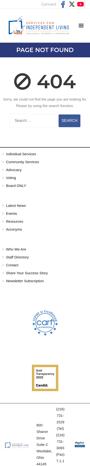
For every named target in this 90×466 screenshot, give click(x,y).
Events (11, 213)
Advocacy (14, 170)
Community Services (22, 162)
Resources (14, 221)
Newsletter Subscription (25, 281)
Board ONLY (16, 186)
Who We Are (16, 249)
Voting (11, 178)
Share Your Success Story (27, 273)
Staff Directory (17, 257)
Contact (12, 265)
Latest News (16, 205)
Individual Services (21, 154)
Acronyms (14, 229)
